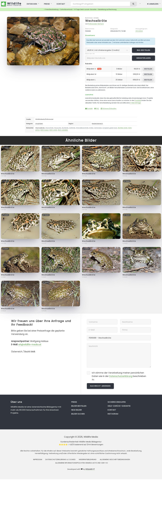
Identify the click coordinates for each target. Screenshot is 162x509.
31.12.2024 (139, 31)
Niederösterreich (97, 124)
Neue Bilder (76, 410)
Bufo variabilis (63, 130)
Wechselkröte (96, 21)
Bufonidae (98, 128)
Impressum (37, 459)
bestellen (148, 69)
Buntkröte (65, 128)
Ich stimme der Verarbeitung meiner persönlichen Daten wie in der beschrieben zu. (119, 376)
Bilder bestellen (78, 406)
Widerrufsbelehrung (87, 459)
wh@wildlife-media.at (29, 344)
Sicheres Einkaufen (108, 108)
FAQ (96, 108)
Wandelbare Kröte (82, 128)
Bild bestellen (143, 50)
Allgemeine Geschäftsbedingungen (115, 459)
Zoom (73, 20)
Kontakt (89, 108)
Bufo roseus (45, 130)
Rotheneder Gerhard (96, 24)
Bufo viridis (53, 130)
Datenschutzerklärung (120, 376)
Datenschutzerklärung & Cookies (60, 459)
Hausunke (57, 128)
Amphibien (39, 124)
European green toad (110, 128)
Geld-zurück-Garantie (119, 406)
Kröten (91, 128)
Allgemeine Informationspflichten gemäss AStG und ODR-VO (81, 463)
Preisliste (138, 100)
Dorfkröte (72, 128)
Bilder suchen (78, 413)
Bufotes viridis (92, 18)
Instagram (113, 413)
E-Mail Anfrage (135, 103)
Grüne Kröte (49, 128)
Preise (74, 402)
